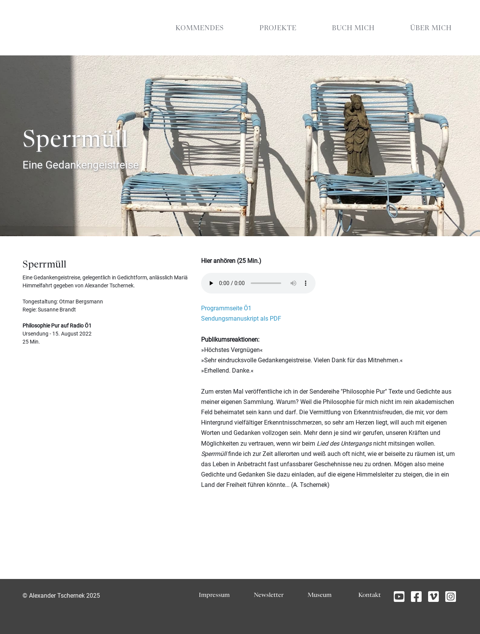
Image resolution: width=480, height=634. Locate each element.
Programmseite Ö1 (226, 308)
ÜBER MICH (431, 28)
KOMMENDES (200, 28)
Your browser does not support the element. (258, 283)
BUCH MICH (353, 28)
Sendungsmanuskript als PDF (241, 318)
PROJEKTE (277, 28)
